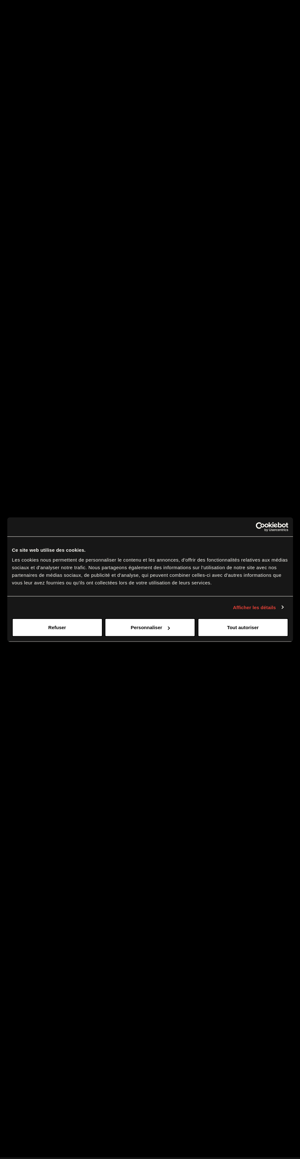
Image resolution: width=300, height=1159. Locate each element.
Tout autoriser (243, 627)
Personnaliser (150, 627)
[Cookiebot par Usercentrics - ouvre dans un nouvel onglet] (260, 526)
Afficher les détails (254, 607)
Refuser (57, 627)
